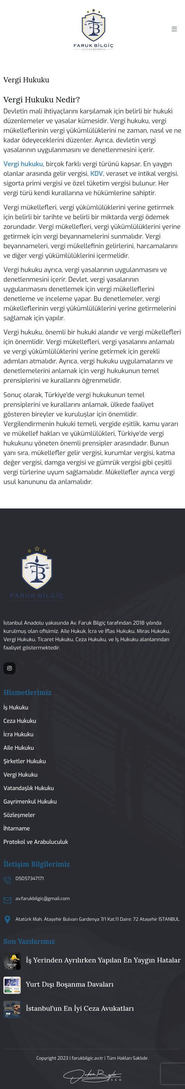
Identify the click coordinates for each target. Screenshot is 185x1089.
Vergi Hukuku (20, 774)
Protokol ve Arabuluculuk (35, 842)
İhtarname (16, 828)
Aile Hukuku (18, 748)
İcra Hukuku (18, 734)
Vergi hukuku (23, 164)
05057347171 (30, 878)
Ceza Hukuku (19, 721)
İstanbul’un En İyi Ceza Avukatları (80, 1008)
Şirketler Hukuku (24, 761)
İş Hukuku (15, 707)
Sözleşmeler (19, 815)
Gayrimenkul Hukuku (30, 801)
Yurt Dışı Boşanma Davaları (69, 984)
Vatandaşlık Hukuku (28, 788)
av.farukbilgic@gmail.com (43, 898)
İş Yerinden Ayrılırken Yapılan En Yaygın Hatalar (103, 960)
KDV (96, 173)
